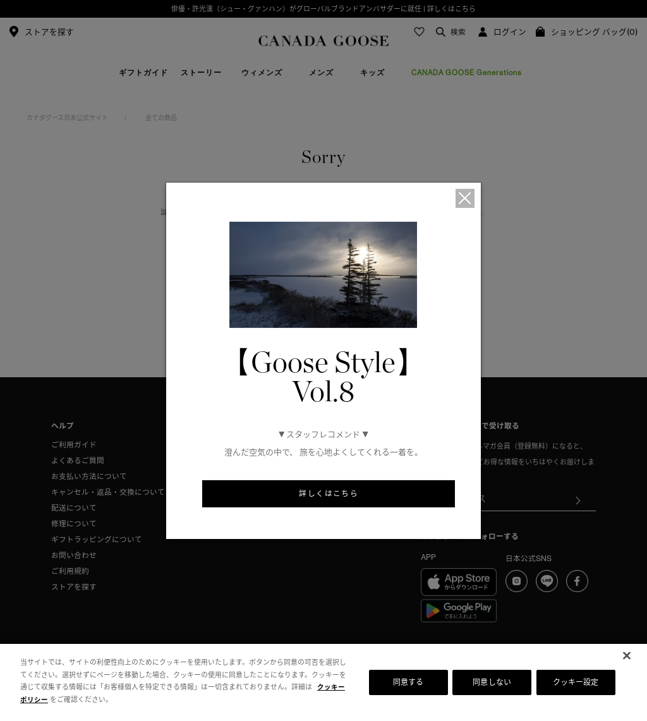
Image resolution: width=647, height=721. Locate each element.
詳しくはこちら (328, 494)
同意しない (492, 682)
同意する (408, 682)
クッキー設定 (576, 682)
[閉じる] (627, 656)
